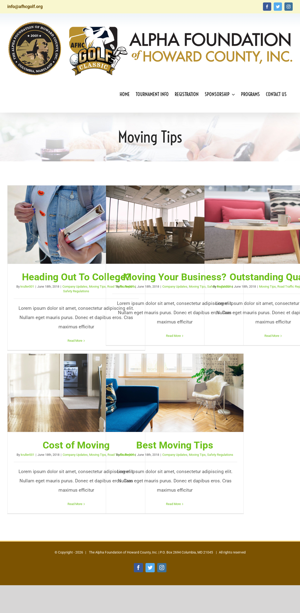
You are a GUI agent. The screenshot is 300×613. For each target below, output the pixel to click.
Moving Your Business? (174, 277)
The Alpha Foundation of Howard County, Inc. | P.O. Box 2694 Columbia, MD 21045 (150, 552)
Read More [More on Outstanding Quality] (271, 336)
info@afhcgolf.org (25, 6)
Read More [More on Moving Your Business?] (173, 336)
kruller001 (27, 286)
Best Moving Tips (174, 445)
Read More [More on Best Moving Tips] (173, 504)
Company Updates (74, 286)
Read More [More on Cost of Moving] (75, 504)
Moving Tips (97, 286)
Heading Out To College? (76, 277)
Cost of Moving (76, 445)
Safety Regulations (76, 291)
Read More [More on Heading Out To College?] (75, 340)
